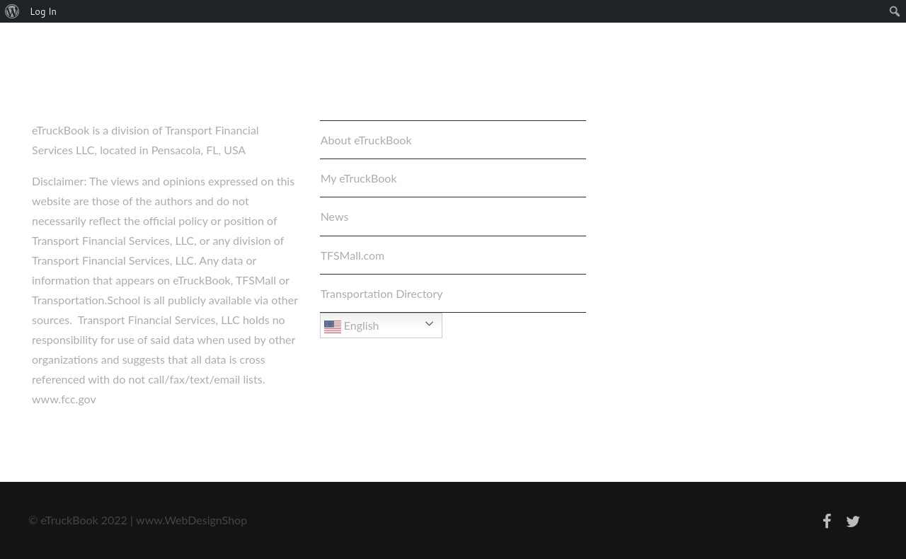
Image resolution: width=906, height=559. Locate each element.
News (335, 216)
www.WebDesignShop (191, 519)
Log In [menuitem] (43, 11)
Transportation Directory (382, 293)
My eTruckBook (359, 178)
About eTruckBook (366, 139)
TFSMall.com (353, 255)
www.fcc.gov (64, 398)
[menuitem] (12, 11)
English (351, 326)
